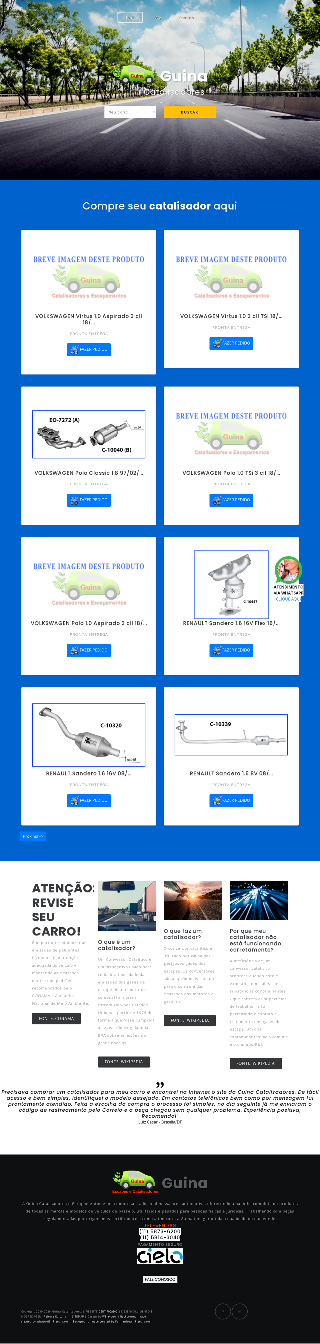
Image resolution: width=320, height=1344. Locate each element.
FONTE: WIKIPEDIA (125, 1062)
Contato (186, 17)
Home (133, 17)
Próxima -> (33, 836)
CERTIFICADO (108, 1312)
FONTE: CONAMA (58, 1019)
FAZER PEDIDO (89, 349)
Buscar (189, 113)
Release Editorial (56, 1317)
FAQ (157, 17)
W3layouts (110, 1317)
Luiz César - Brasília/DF (160, 1122)
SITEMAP (78, 1317)
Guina (160, 76)
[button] (24, 1109)
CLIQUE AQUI (288, 599)
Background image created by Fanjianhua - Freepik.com (112, 1322)
